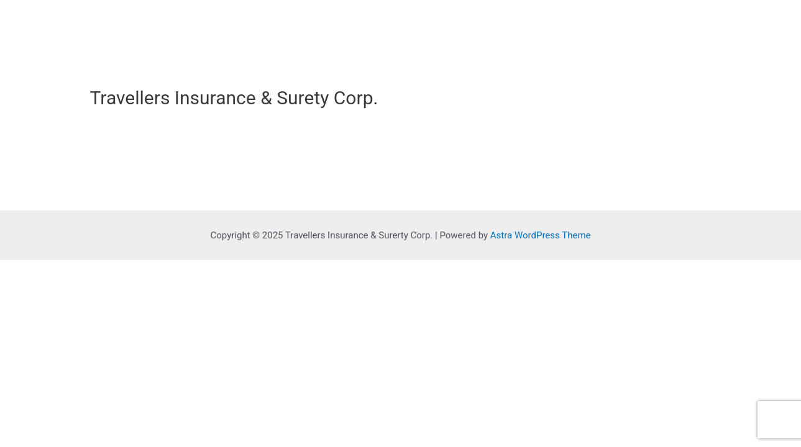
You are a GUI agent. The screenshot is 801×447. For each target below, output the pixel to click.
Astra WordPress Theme (540, 235)
